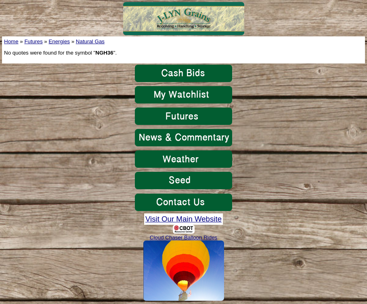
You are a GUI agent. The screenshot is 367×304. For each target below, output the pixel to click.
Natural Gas (90, 41)
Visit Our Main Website (183, 219)
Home (11, 41)
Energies (59, 41)
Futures (33, 41)
